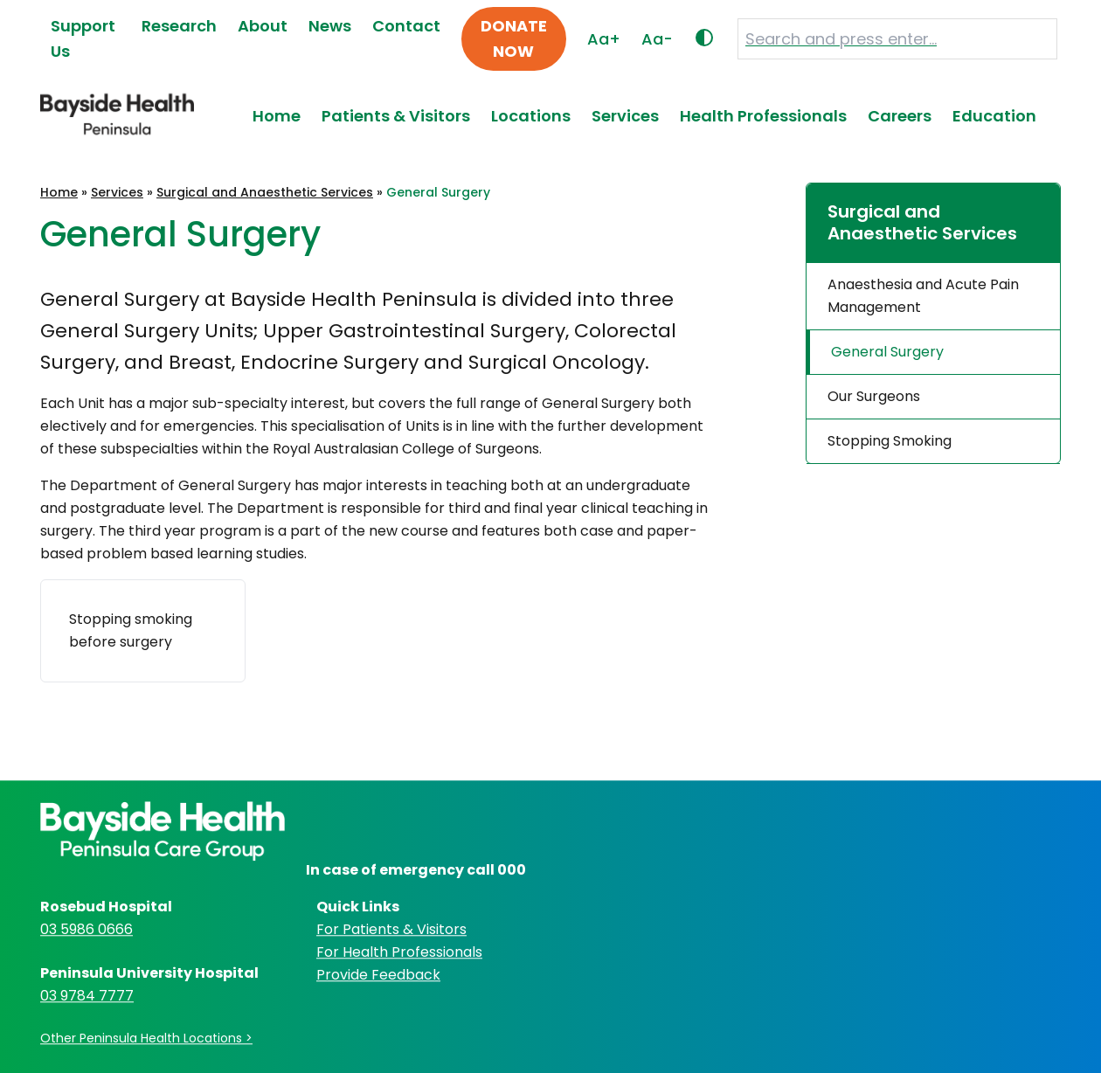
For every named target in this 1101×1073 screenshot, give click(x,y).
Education (994, 116)
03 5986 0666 (86, 929)
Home (277, 116)
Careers (899, 116)
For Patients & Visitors (391, 929)
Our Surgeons (873, 396)
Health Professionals (763, 116)
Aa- (657, 39)
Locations (531, 116)
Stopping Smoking (889, 441)
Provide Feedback (378, 975)
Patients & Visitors (396, 116)
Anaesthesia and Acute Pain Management (923, 295)
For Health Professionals (399, 952)
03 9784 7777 (87, 996)
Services (625, 116)
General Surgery (887, 352)
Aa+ (603, 39)
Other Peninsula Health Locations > (146, 1038)
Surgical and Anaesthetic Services (264, 192)
